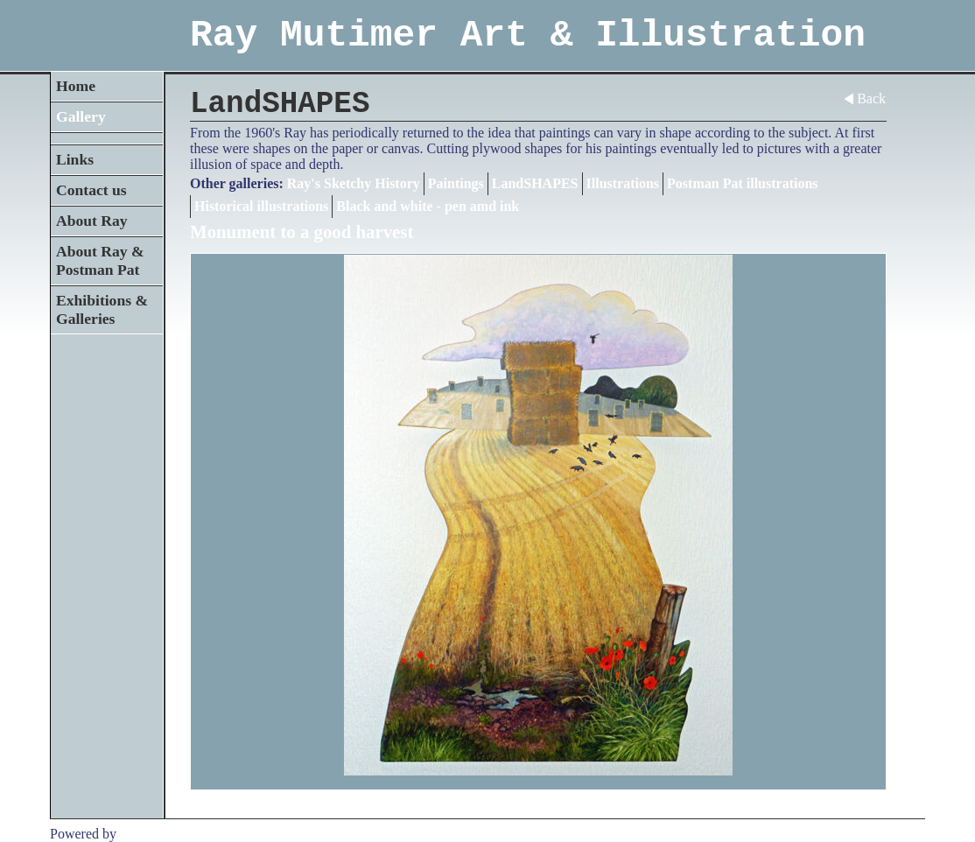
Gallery (81, 116)
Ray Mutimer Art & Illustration (528, 35)
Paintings (456, 183)
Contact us (91, 190)
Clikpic (140, 833)
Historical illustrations (261, 206)
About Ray (92, 220)
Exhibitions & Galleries (102, 309)
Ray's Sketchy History (353, 183)
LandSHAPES (535, 183)
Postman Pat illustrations (742, 183)
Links (75, 159)
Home (75, 86)
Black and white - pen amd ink (427, 206)
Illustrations (623, 183)
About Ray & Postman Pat (100, 260)
